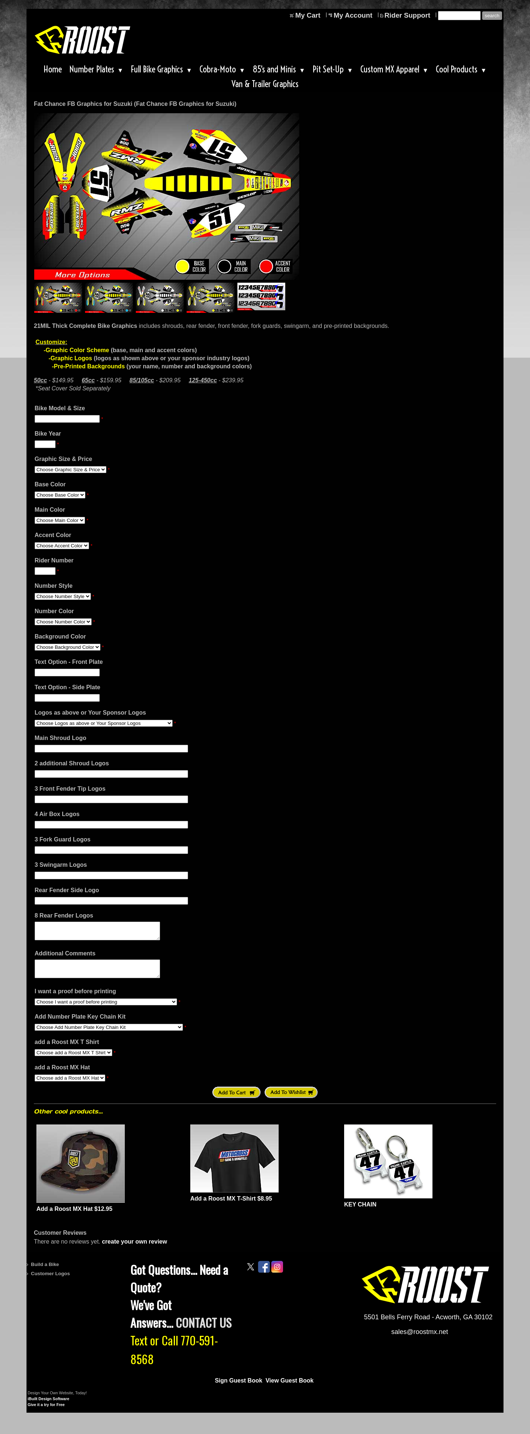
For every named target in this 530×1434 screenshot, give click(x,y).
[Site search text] (459, 15)
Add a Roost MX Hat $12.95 (74, 1215)
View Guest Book (289, 1387)
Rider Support (407, 15)
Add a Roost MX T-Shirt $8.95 (231, 1205)
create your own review (134, 1248)
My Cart (307, 15)
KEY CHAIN (360, 1211)
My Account (353, 15)
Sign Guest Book (238, 1387)
